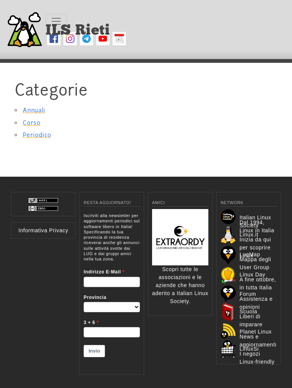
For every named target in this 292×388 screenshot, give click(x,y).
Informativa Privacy (43, 230)
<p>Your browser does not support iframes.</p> (112, 289)
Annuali (34, 110)
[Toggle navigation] (56, 21)
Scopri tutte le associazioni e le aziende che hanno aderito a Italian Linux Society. (180, 268)
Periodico (37, 135)
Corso (31, 123)
